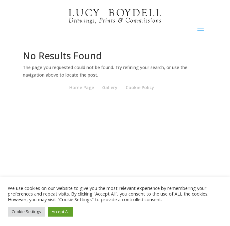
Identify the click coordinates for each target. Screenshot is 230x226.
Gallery (110, 87)
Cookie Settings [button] (26, 211)
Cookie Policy (140, 87)
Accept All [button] (61, 211)
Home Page (81, 87)
